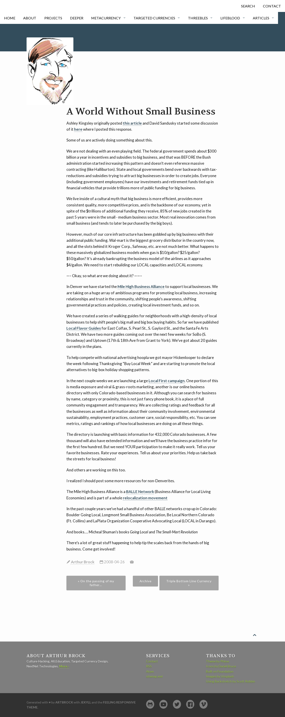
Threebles (198, 18)
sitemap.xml (154, 676)
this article (132, 123)
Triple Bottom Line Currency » (189, 583)
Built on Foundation (219, 671)
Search (248, 6)
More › (64, 666)
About (29, 18)
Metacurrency (106, 18)
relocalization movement (145, 498)
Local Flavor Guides (83, 328)
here (78, 129)
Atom (150, 671)
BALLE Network (140, 491)
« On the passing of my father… (96, 583)
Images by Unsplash (220, 676)
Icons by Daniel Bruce (221, 666)
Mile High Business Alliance (141, 286)
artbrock (64, 702)
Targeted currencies (154, 18)
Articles (261, 18)
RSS (149, 666)
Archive (146, 581)
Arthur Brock (82, 561)
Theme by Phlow (217, 661)
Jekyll (86, 702)
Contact (272, 6)
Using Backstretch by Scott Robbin (230, 681)
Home (9, 18)
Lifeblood (230, 18)
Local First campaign (167, 380)
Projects (53, 18)
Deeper (76, 18)
